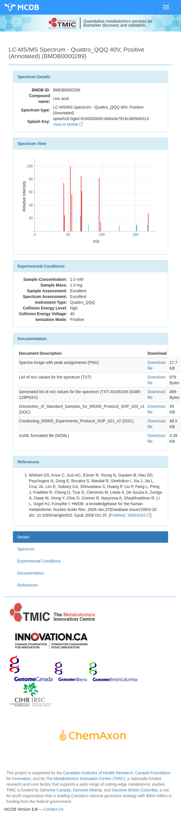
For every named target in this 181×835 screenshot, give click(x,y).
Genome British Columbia (135, 790)
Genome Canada (55, 790)
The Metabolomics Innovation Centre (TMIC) (85, 778)
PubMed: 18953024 (130, 515)
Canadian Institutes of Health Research (98, 773)
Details (23, 537)
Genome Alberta (87, 790)
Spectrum (25, 549)
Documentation (30, 573)
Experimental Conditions (39, 561)
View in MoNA (68, 124)
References (27, 585)
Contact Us (53, 809)
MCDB (28, 7)
